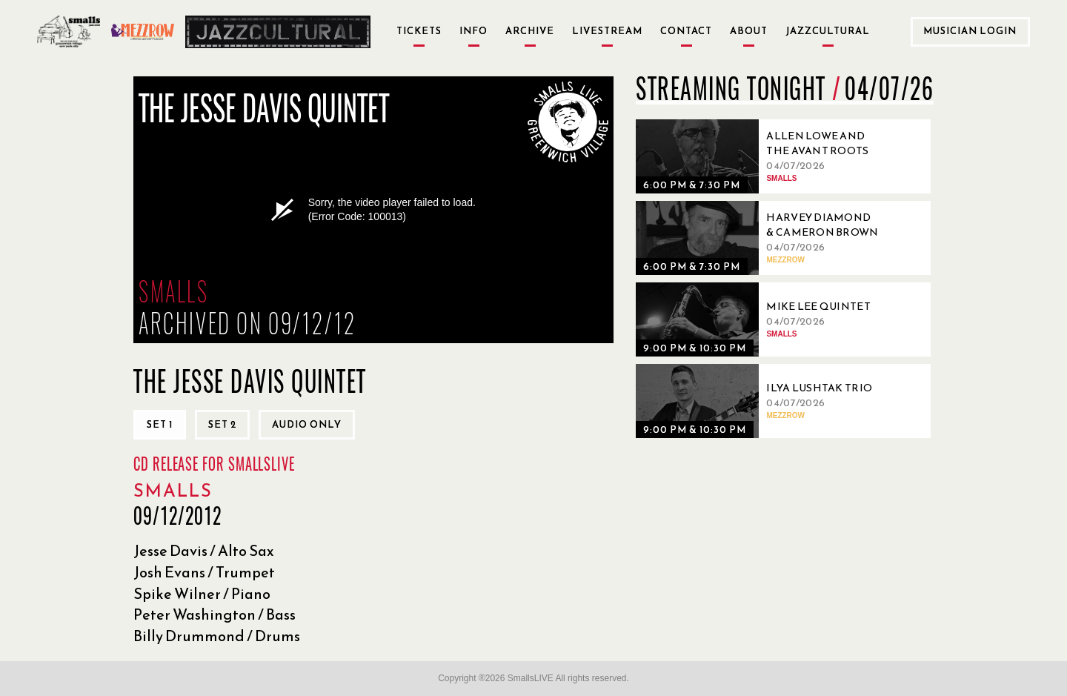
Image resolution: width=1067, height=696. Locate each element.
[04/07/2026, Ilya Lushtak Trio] (762, 401)
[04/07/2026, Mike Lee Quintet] (762, 319)
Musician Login (970, 31)
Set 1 (160, 424)
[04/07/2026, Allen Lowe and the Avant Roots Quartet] (762, 156)
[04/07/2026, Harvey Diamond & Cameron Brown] (762, 238)
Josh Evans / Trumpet (204, 572)
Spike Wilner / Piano (201, 594)
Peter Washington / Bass (214, 614)
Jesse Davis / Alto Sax (203, 551)
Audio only (307, 424)
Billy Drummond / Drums (216, 636)
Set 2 (222, 424)
